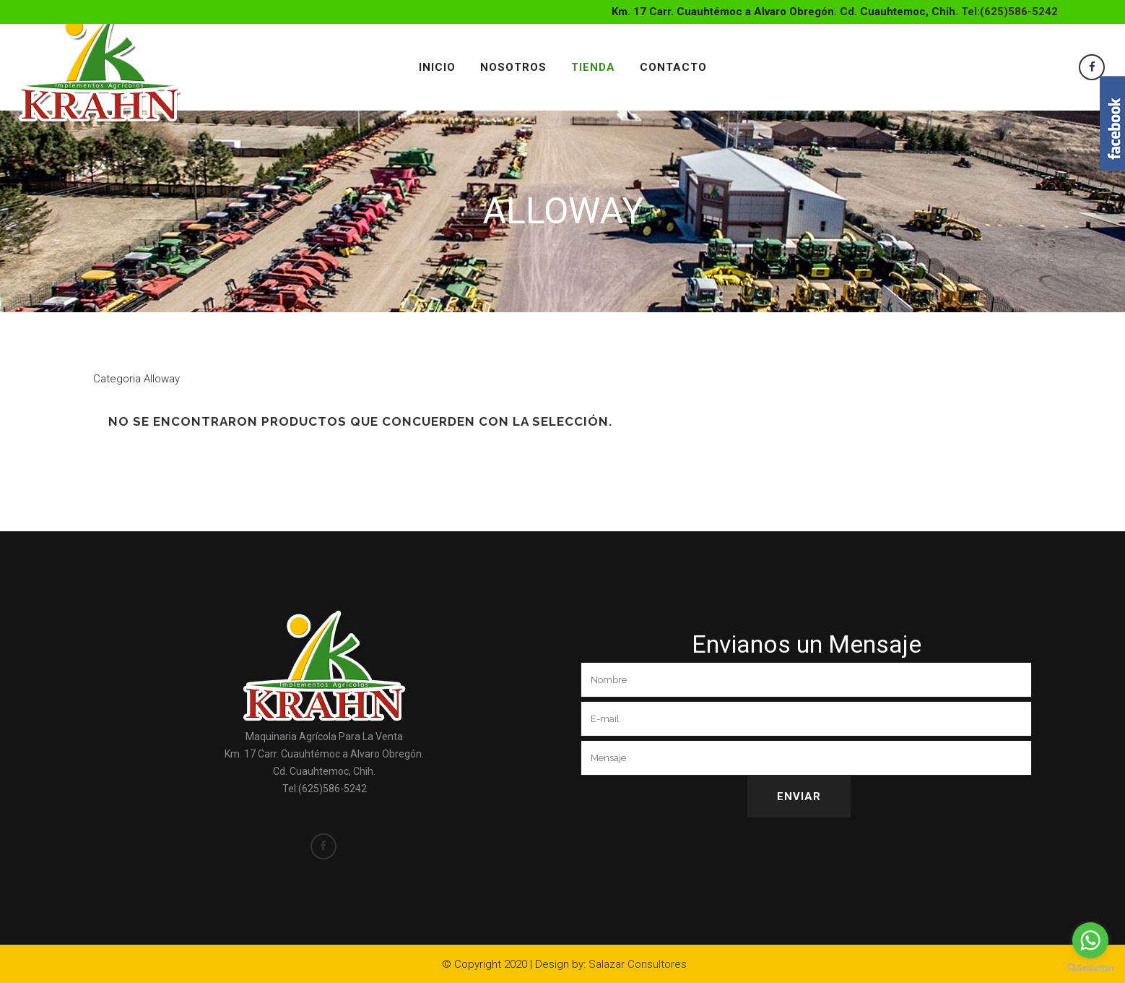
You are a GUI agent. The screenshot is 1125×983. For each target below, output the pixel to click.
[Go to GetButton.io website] (1090, 968)
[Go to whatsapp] (1090, 940)
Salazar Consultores (637, 964)
